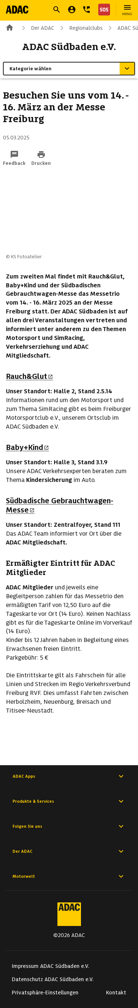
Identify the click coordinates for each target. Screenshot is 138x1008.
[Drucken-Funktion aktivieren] (41, 158)
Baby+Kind (27, 447)
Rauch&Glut (29, 376)
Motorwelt (69, 876)
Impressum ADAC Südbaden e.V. (50, 966)
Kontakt (116, 992)
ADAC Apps (69, 776)
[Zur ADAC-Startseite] (17, 9)
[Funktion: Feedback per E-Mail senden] (14, 158)
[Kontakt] (86, 9)
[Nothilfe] (102, 9)
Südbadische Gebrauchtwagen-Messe (59, 505)
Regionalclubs (80, 28)
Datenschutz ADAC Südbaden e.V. (53, 979)
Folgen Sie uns (69, 826)
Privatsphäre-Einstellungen (45, 992)
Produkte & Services (69, 801)
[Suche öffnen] (56, 9)
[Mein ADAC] (71, 9)
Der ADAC (36, 28)
